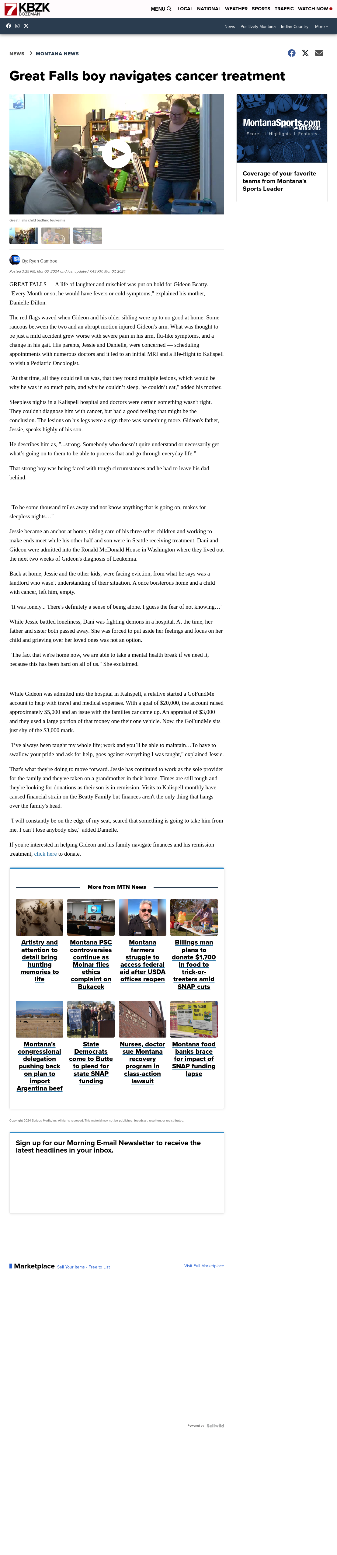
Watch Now (315, 8)
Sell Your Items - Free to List (83, 1267)
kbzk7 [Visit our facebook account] (10, 25)
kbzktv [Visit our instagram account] (19, 25)
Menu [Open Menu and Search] (161, 9)
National (209, 8)
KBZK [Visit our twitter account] (28, 25)
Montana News (57, 53)
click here (45, 854)
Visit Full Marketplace (204, 1266)
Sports (261, 8)
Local (185, 8)
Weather (236, 8)
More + (321, 26)
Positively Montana (258, 26)
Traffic (284, 8)
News (229, 26)
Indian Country (294, 26)
